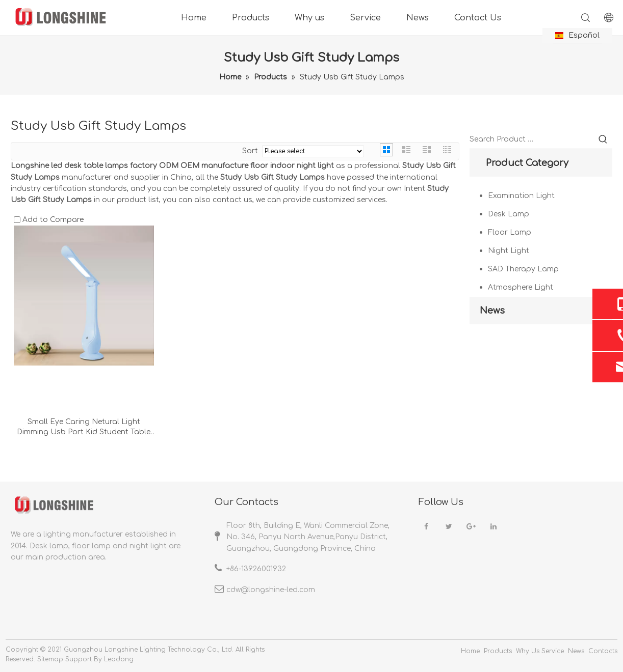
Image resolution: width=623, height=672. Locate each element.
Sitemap (50, 659)
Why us (309, 17)
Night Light (508, 251)
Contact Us (477, 17)
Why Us (527, 651)
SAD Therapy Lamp (523, 269)
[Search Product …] (532, 139)
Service (365, 17)
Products (250, 17)
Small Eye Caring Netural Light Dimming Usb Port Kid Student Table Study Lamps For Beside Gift (83, 427)
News (417, 17)
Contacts (602, 651)
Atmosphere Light (520, 287)
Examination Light (521, 196)
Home (193, 17)
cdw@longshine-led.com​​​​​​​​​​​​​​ (270, 590)
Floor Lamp (509, 232)
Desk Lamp (508, 214)
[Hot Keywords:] (603, 139)
